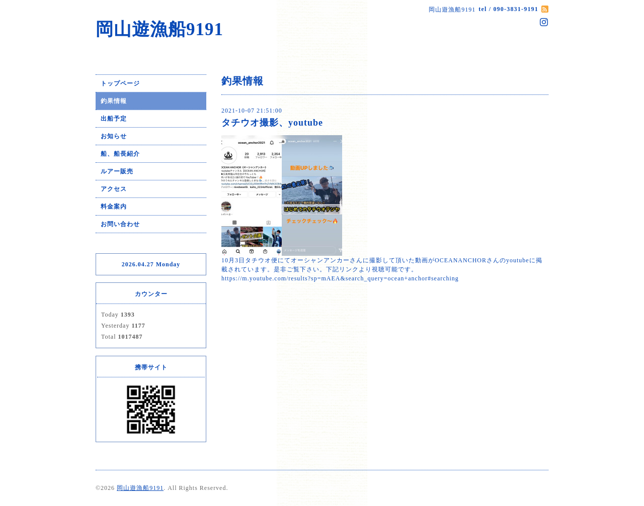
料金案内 (114, 206)
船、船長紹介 (120, 153)
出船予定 (114, 118)
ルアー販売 (117, 171)
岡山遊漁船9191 (159, 29)
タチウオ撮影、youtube (272, 123)
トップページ (120, 83)
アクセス (114, 188)
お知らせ (114, 136)
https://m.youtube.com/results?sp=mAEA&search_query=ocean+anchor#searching (340, 278)
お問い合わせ (120, 224)
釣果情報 (114, 101)
